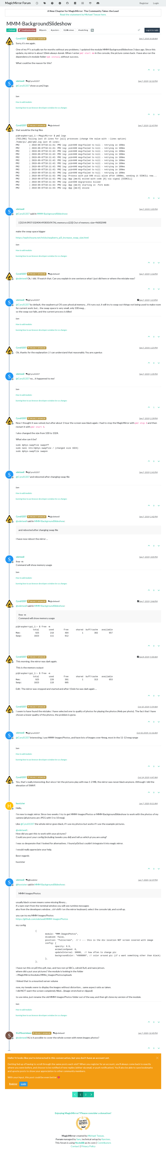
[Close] (157, 1057)
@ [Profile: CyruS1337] (23, 85)
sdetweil (20, 81)
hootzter (20, 803)
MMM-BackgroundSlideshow (52, 213)
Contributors (104, 1142)
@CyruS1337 (33, 81)
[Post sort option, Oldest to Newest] (139, 30)
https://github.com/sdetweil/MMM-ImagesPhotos (42, 919)
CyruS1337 (21, 38)
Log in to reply (152, 30)
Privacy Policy (88, 1146)
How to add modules (24, 102)
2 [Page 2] (85, 1094)
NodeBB (79, 1142)
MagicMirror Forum (18, 3)
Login (23, 1084)
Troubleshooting (27, 30)
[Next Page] (91, 1094)
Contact (75, 1146)
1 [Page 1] (80, 1094)
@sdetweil (54, 125)
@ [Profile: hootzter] (21, 884)
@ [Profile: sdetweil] (21, 278)
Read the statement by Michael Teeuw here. (83, 14)
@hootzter (32, 880)
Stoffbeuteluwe (23, 1033)
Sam (78, 1139)
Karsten (105, 1139)
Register (13, 1084)
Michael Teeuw (96, 1135)
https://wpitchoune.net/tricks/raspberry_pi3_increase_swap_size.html (52, 237)
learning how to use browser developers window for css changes (41, 107)
